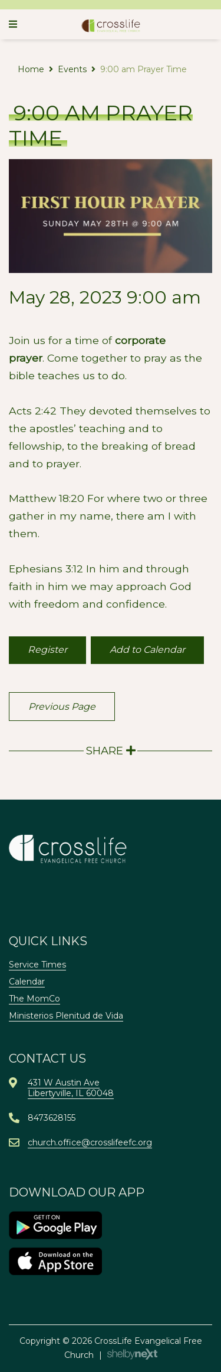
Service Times (37, 964)
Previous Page (61, 706)
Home (31, 69)
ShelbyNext (132, 1354)
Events (72, 69)
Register (47, 649)
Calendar (27, 981)
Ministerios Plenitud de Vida (66, 1015)
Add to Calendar (147, 649)
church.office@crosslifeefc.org (90, 1142)
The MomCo (34, 998)
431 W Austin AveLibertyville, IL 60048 (71, 1087)
